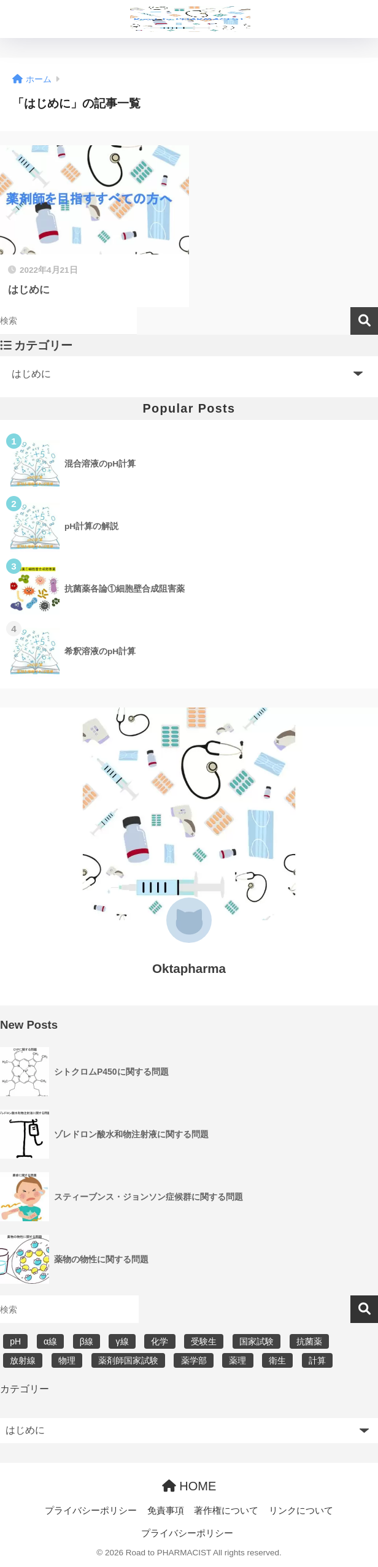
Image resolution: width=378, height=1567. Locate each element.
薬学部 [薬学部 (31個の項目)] (194, 1360)
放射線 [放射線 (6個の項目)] (23, 1360)
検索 (364, 321)
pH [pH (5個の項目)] (15, 1341)
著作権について (226, 1511)
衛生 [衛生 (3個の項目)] (277, 1360)
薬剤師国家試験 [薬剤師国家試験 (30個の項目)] (128, 1360)
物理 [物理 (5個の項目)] (66, 1360)
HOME (189, 1486)
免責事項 (165, 1511)
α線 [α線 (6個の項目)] (50, 1341)
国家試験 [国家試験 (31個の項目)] (256, 1341)
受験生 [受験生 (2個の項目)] (204, 1341)
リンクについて (301, 1511)
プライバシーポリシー (91, 1511)
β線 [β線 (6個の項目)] (86, 1341)
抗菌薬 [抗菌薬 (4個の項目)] (309, 1341)
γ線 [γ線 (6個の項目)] (122, 1341)
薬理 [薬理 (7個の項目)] (237, 1360)
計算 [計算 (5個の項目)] (317, 1360)
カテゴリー (24, 1389)
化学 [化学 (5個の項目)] (159, 1341)
